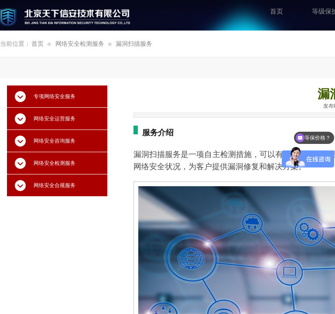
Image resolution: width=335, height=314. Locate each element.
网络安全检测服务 (79, 44)
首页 (37, 44)
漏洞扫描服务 (134, 44)
